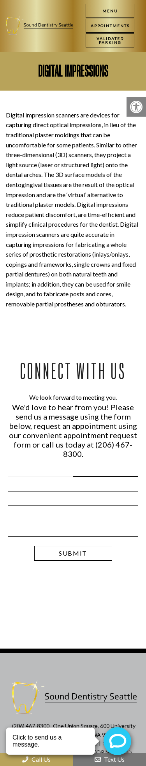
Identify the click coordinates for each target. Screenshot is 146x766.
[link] (110, 26)
